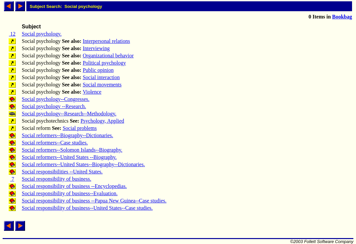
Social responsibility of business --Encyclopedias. (74, 186)
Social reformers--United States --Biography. (69, 157)
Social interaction (101, 77)
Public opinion (98, 70)
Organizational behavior (108, 55)
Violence (92, 92)
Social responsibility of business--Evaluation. (70, 193)
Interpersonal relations (106, 41)
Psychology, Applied (102, 121)
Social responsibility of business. (56, 179)
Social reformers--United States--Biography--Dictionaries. (83, 164)
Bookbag (342, 16)
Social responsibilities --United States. (62, 171)
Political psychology (104, 63)
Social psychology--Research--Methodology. (69, 113)
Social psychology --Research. (54, 106)
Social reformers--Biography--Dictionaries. (67, 135)
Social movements (102, 84)
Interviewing (96, 48)
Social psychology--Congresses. (55, 99)
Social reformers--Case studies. (55, 142)
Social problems (80, 128)
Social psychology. (42, 34)
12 (12, 34)
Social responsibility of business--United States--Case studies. (87, 208)
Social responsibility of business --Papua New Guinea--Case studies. (94, 200)
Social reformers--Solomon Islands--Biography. (72, 150)
